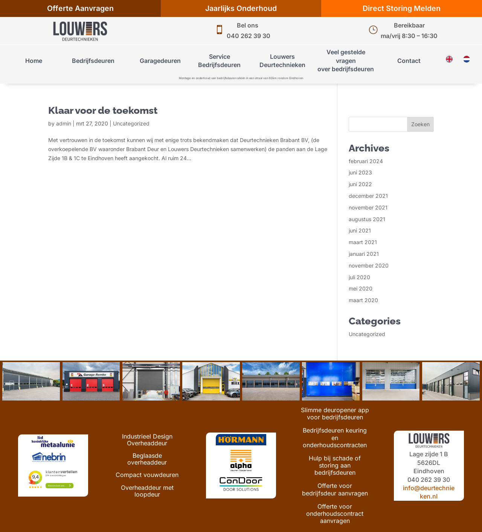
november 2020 (369, 265)
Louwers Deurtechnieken (282, 61)
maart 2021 (363, 242)
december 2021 (368, 196)
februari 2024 (366, 161)
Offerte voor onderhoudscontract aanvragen (334, 513)
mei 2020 (360, 288)
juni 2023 (360, 172)
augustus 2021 (367, 219)
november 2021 (368, 207)
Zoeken (420, 124)
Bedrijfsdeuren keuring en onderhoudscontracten (335, 437)
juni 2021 (360, 230)
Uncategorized (131, 123)
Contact (409, 60)
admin (63, 123)
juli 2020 (359, 277)
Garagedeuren (160, 60)
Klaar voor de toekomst (102, 110)
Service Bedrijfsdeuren (219, 61)
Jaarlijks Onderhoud (241, 8)
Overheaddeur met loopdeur (147, 491)
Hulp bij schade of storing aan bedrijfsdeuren (335, 465)
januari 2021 (364, 254)
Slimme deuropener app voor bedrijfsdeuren (335, 414)
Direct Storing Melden (402, 8)
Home (33, 60)
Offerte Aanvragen (80, 8)
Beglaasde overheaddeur (147, 459)
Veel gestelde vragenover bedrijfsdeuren (345, 60)
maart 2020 (363, 300)
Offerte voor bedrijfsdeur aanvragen (335, 489)
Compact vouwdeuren (147, 475)
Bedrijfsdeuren (93, 60)
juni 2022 (360, 184)
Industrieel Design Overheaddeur (147, 440)
